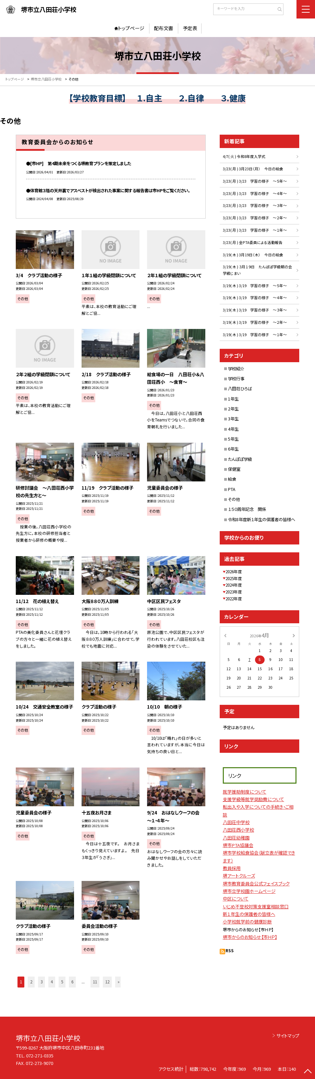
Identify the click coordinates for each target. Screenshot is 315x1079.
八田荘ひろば (240, 388)
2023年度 (234, 591)
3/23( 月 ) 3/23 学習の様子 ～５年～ (255, 181)
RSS (230, 950)
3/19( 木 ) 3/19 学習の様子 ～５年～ (255, 285)
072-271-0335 (39, 1055)
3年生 (233, 419)
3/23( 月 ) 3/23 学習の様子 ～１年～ (255, 230)
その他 (234, 499)
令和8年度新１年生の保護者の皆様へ (261, 519)
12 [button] (107, 981)
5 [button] (62, 981)
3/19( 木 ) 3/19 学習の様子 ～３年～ (255, 309)
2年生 (233, 409)
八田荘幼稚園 (236, 837)
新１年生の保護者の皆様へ (249, 914)
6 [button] (72, 981)
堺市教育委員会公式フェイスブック (256, 883)
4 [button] (52, 981)
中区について (236, 898)
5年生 (233, 439)
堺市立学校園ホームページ (249, 891)
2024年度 (234, 585)
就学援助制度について (244, 791)
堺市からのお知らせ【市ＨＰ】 (250, 937)
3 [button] (41, 981)
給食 (232, 479)
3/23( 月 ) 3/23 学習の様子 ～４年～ (255, 193)
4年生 (233, 429)
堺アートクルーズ (239, 875)
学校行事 (236, 379)
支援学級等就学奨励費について (253, 799)
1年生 (233, 399)
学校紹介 (236, 369)
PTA (231, 489)
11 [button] (95, 981)
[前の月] (225, 634)
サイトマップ (287, 1035)
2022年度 (234, 598)
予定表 (190, 28)
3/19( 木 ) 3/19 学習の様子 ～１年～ (255, 334)
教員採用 (232, 868)
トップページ (131, 28)
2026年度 (234, 571)
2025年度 (234, 578)
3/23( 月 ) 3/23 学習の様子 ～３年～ (255, 205)
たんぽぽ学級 (240, 459)
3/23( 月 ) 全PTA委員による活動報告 (252, 242)
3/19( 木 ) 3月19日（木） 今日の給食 (253, 254)
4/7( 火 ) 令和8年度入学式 (244, 156)
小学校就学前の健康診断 (247, 921)
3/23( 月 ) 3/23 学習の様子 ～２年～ (255, 217)
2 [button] (31, 981)
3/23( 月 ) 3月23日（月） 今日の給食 (253, 168)
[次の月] (294, 634)
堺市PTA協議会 (238, 845)
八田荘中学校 (236, 822)
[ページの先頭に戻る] (308, 1072)
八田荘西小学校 (238, 829)
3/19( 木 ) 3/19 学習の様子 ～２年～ (255, 322)
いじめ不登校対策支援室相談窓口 (256, 906)
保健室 (234, 469)
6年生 (233, 449)
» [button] (119, 981)
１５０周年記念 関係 (247, 509)
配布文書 (163, 28)
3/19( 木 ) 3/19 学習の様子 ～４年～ (255, 297)
